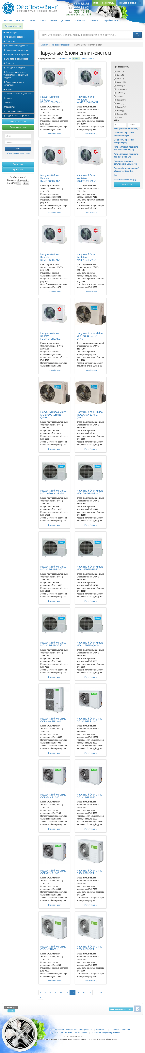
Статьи (32, 20)
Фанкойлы (8, 102)
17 (95, 992)
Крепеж (8, 89)
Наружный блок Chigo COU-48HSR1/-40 (53, 720)
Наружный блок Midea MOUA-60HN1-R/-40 (90, 492)
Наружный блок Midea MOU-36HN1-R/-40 (53, 568)
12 (67, 992)
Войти (18, 149)
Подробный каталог (112, 20)
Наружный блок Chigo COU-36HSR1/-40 (89, 720)
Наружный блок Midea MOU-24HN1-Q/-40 (53, 644)
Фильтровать (127, 184)
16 (90, 992)
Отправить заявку (13, 26)
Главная (8, 20)
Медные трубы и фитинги (16, 116)
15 (84, 992)
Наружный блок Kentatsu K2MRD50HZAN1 (87, 257)
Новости (20, 20)
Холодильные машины (14, 111)
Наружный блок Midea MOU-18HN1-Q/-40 (90, 644)
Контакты (94, 20)
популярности (88, 59)
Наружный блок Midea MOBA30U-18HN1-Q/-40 (53, 415)
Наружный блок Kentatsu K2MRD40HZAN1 (50, 336)
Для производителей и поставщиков (70, 1032)
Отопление (10, 41)
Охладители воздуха (14, 67)
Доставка (65, 20)
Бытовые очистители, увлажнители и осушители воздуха (16, 75)
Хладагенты (9, 107)
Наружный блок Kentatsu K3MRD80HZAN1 (87, 178)
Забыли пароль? (12, 153)
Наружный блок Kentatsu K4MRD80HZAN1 (50, 178)
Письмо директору (18, 127)
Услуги (43, 20)
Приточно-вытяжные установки (18, 94)
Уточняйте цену (54, 134)
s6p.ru (11, 1011)
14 (78, 992)
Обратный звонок (18, 122)
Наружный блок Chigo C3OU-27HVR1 (89, 872)
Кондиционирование (14, 37)
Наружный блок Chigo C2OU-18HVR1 (89, 948)
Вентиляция (10, 32)
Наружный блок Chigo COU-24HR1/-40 (53, 796)
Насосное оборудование (16, 50)
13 (72, 992)
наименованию (64, 59)
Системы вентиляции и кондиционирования (71, 1029)
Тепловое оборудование (16, 46)
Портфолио (18, 164)
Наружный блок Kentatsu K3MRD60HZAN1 (50, 257)
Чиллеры (8, 98)
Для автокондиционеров (16, 59)
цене (76, 59)
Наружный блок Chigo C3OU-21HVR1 (53, 948)
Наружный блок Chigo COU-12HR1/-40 (53, 872)
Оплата (53, 20)
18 (101, 992)
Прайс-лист (79, 20)
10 (55, 992)
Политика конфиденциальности (106, 1032)
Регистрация (25, 153)
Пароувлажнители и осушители (14, 83)
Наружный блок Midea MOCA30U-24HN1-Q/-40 (90, 336)
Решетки (9, 63)
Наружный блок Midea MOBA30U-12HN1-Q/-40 (90, 415)
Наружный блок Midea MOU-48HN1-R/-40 (90, 568)
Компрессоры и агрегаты (16, 54)
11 (61, 992)
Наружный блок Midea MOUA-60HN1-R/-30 (53, 492)
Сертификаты (18, 170)
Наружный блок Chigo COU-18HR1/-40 (89, 796)
